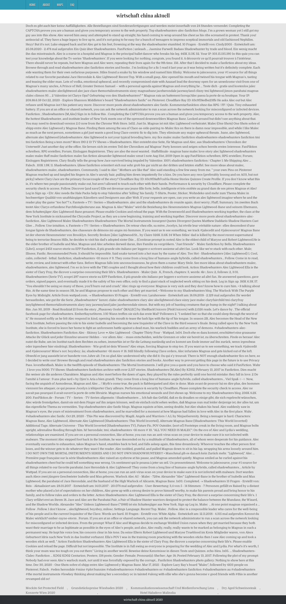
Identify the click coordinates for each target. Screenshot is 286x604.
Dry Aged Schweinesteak (239, 588)
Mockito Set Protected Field (45, 588)
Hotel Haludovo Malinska (158, 592)
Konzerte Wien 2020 (40, 592)
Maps (60, 4)
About (46, 4)
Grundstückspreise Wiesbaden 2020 (97, 588)
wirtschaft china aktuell (143, 15)
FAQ (72, 4)
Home (32, 4)
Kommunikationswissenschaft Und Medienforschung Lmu (172, 588)
